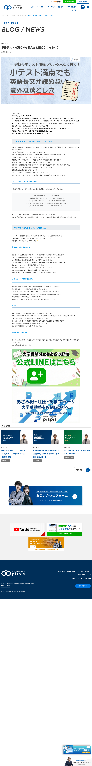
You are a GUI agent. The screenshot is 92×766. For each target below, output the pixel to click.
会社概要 (88, 578)
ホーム (3, 15)
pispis (56, 1)
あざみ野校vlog (22, 15)
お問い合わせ (83, 2)
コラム (74, 10)
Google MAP (5, 586)
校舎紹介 (60, 7)
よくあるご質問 (71, 7)
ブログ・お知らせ (12, 15)
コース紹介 (51, 7)
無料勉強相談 (69, 2)
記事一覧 (78, 470)
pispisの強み (41, 7)
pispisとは (30, 7)
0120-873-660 (22, 591)
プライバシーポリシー (76, 578)
